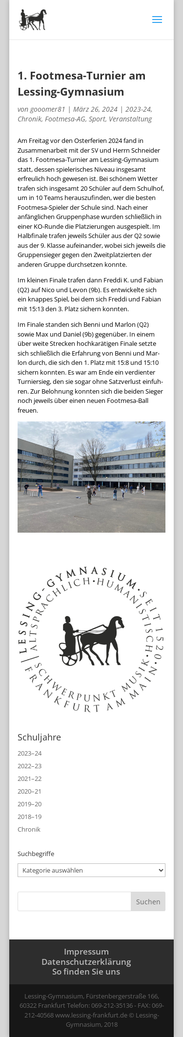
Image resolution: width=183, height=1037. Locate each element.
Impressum (86, 951)
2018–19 (29, 816)
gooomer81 (47, 109)
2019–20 (29, 803)
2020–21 (29, 791)
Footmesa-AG (65, 118)
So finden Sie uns (86, 971)
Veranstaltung (130, 118)
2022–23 (29, 765)
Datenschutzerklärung (86, 961)
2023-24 (138, 109)
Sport (97, 118)
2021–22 (29, 778)
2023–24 (29, 753)
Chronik (29, 118)
